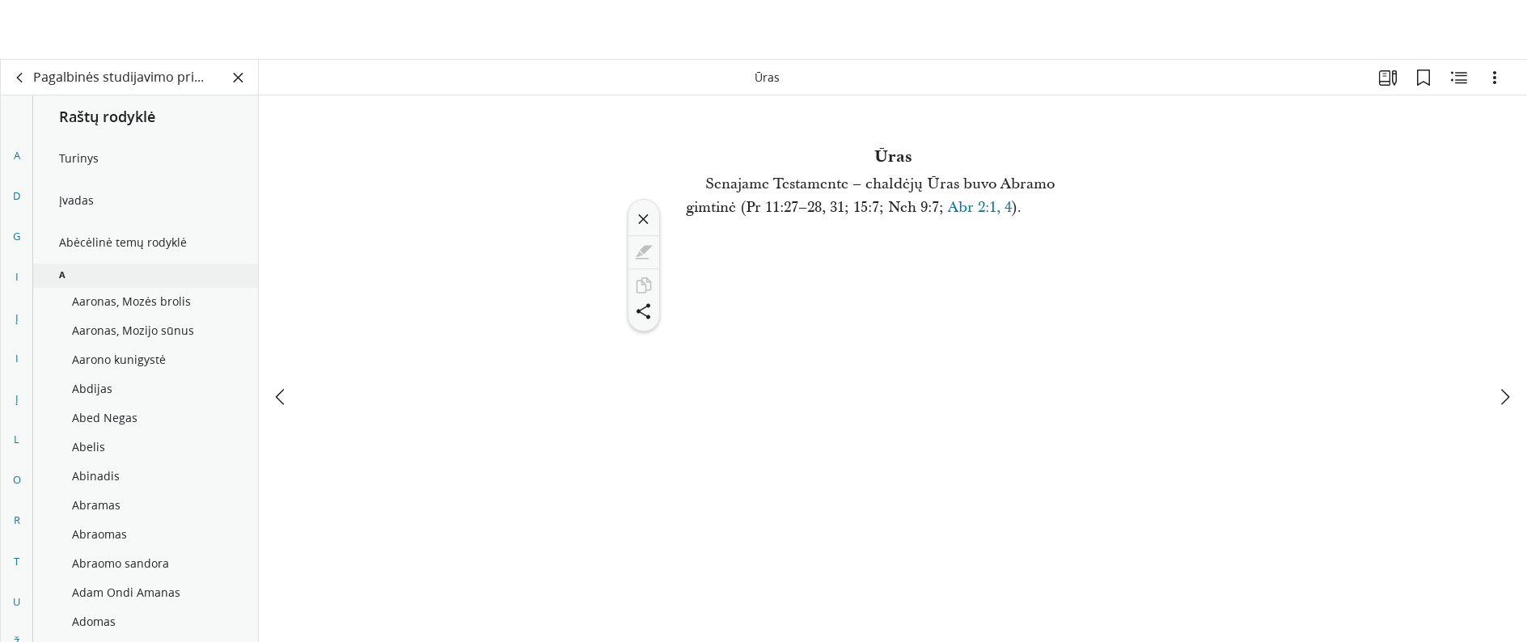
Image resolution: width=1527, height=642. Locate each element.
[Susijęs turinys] (1459, 77)
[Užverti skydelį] (239, 78)
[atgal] (20, 78)
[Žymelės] (1423, 77)
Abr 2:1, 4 (980, 207)
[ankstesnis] (281, 337)
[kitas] (1504, 337)
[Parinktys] (1494, 77)
